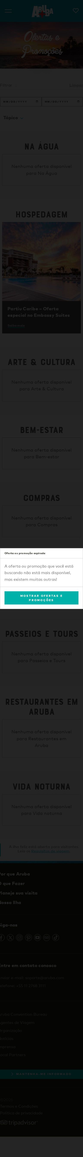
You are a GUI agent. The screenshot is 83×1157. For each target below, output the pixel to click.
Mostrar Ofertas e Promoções (41, 598)
